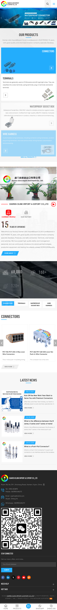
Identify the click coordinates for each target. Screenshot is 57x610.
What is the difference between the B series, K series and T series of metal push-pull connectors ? (39, 422)
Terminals (8, 78)
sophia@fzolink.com (17, 496)
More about (8, 253)
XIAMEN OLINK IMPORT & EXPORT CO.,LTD (13, 3)
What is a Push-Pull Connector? (36, 446)
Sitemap (8, 598)
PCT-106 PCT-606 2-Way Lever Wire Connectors (14, 353)
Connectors (48, 51)
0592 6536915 (13, 489)
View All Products (27, 157)
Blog (52, 596)
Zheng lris (14, 499)
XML (14, 598)
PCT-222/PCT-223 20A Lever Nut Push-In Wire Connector (41, 353)
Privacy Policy (23, 598)
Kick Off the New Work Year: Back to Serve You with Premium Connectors (38, 397)
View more (8, 366)
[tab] (8, 214)
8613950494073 (16, 491)
